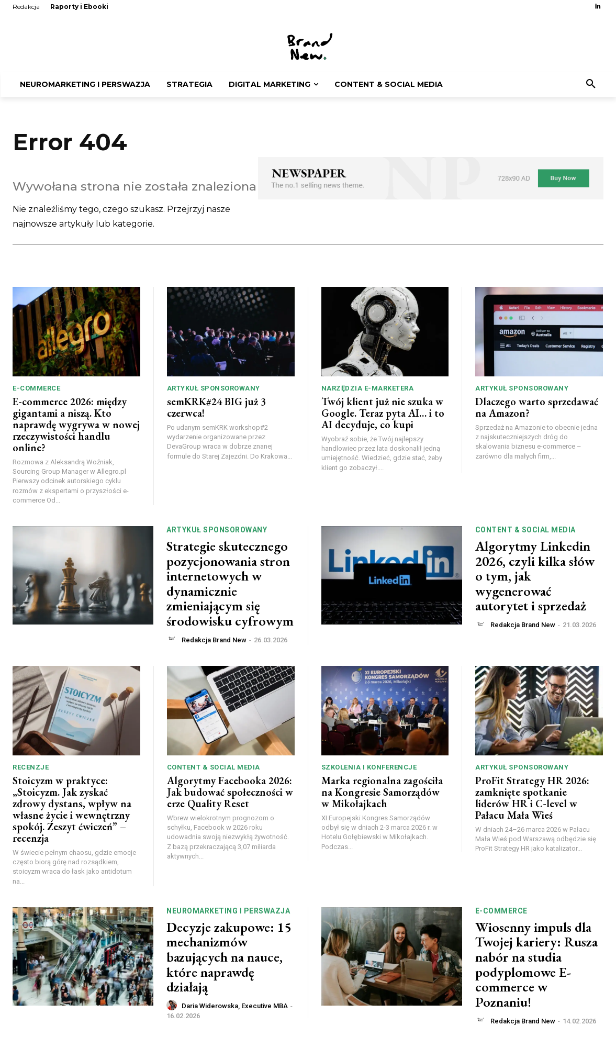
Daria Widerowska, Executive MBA (235, 1007)
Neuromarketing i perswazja (228, 912)
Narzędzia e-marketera (367, 389)
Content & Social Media (525, 530)
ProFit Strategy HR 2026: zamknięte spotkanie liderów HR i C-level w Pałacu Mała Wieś (532, 799)
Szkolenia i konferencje (369, 768)
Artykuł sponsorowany (213, 389)
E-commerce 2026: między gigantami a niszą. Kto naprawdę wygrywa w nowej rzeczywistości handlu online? (76, 425)
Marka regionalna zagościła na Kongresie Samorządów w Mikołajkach (382, 793)
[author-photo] (173, 640)
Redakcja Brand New (214, 641)
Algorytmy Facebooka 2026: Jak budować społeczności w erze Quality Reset (230, 793)
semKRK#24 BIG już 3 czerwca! (216, 408)
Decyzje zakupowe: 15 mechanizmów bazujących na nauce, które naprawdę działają (228, 958)
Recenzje (31, 768)
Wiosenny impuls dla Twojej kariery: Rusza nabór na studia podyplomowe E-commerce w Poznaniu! (536, 965)
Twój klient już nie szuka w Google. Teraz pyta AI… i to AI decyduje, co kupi (382, 414)
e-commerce (36, 389)
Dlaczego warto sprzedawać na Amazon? (536, 408)
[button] (590, 84)
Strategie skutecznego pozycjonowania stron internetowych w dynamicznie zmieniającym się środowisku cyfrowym (230, 584)
